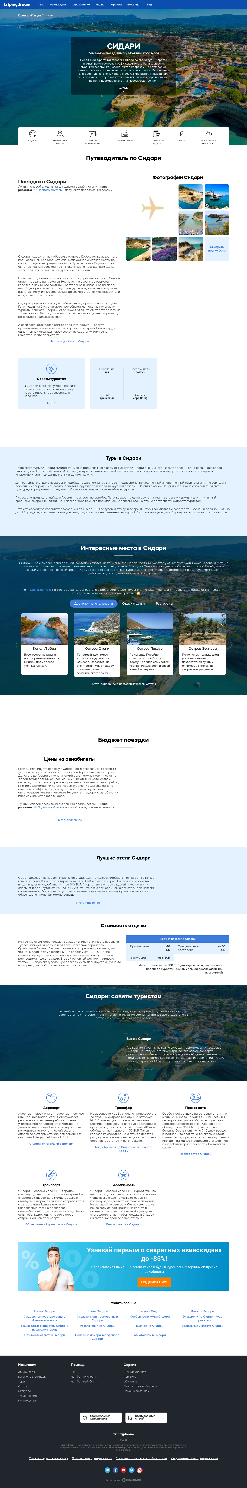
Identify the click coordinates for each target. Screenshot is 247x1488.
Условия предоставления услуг (48, 1458)
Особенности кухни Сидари (150, 1316)
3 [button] (55, 403)
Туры (21, 1381)
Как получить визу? (140, 1069)
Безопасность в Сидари (123, 1224)
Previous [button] (17, 645)
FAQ (74, 1372)
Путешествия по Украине (141, 1386)
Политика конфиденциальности (92, 1458)
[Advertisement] (69, 224)
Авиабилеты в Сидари (150, 1335)
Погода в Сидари (150, 1311)
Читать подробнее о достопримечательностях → (123, 684)
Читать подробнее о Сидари (69, 341)
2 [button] (51, 403)
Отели (22, 1386)
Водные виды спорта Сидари (202, 1325)
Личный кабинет (135, 1372)
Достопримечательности (93, 603)
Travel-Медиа (27, 1396)
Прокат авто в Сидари (195, 1153)
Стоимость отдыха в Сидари (44, 1335)
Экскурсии (25, 1391)
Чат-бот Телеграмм (84, 1376)
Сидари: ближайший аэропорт (51, 1143)
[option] (44, 644)
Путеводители (27, 1400)
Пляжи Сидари (97, 1311)
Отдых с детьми (134, 603)
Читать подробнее (69, 820)
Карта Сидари (44, 1311)
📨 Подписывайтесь (47, 189)
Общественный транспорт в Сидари (51, 1224)
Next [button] (230, 645)
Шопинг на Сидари (149, 1325)
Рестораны (164, 603)
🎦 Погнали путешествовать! (157, 593)
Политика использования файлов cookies (141, 1458)
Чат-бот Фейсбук (82, 1381)
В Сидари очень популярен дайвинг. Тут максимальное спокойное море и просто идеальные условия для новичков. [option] (51, 390)
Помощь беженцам (136, 1391)
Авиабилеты (26, 1372)
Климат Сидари (202, 1311)
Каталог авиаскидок (32, 1376)
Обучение (130, 1381)
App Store (130, 1376)
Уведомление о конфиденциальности (194, 1458)
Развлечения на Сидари (97, 1325)
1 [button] (47, 403)
